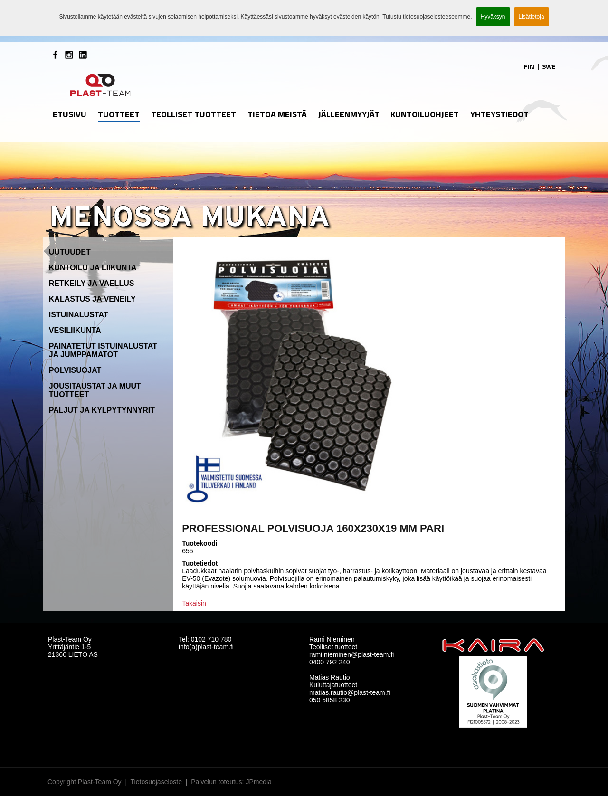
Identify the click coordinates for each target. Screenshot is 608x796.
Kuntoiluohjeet (424, 114)
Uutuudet (70, 252)
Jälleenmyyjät (349, 114)
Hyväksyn (493, 16)
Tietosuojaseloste (156, 782)
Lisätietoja (531, 16)
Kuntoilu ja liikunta (93, 268)
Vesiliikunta (75, 330)
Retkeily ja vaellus (91, 283)
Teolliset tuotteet (193, 114)
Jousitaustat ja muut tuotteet (95, 390)
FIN (529, 66)
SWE (549, 66)
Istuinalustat (78, 315)
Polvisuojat (75, 370)
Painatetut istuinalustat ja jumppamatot (103, 350)
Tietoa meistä (277, 114)
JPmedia (258, 782)
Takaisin (194, 603)
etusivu (69, 114)
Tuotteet (119, 114)
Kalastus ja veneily (92, 299)
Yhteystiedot (499, 114)
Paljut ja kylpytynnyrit (102, 410)
